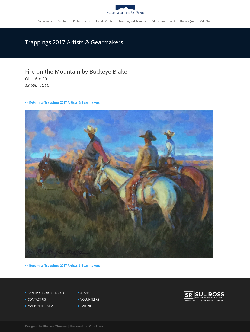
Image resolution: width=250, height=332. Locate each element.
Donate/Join (187, 21)
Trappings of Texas (131, 21)
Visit (172, 21)
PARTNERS (87, 306)
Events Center (105, 21)
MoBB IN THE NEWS (41, 306)
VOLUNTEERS (89, 299)
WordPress (96, 326)
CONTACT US (37, 299)
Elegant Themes (55, 326)
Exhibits (63, 21)
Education (158, 21)
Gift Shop (206, 21)
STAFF (84, 293)
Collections (80, 21)
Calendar (43, 21)
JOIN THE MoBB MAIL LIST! (46, 293)
